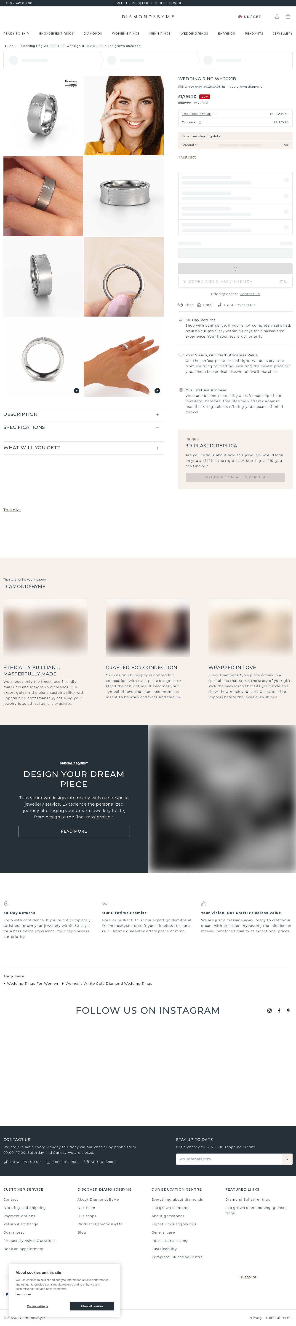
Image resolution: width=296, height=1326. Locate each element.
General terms (279, 1318)
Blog (81, 1232)
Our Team (86, 1208)
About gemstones (168, 1216)
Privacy (255, 1318)
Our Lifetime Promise (206, 390)
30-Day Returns (201, 320)
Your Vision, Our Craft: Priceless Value (222, 355)
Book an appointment (23, 1249)
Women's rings (125, 33)
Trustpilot (187, 157)
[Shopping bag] (288, 16)
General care (163, 1232)
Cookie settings (37, 1306)
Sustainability (164, 1249)
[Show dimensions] (70, 84)
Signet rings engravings (174, 1224)
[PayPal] (7, 1294)
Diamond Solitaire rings (247, 1199)
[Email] (229, 1159)
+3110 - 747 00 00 (17, 3)
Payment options (19, 1216)
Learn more (23, 1294)
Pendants (254, 33)
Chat (185, 305)
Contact (10, 1199)
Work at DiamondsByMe (100, 1224)
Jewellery (283, 33)
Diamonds (93, 33)
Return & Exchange (20, 1224)
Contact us (250, 294)
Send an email (66, 1162)
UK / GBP (249, 17)
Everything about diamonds (177, 1199)
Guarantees (13, 1232)
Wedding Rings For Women (30, 983)
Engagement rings (56, 33)
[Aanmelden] (287, 1159)
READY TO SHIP (16, 33)
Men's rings (160, 33)
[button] (235, 180)
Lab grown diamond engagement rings (256, 1210)
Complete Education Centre (177, 1257)
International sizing (170, 1241)
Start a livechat (105, 1162)
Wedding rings (194, 33)
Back (9, 46)
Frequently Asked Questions (29, 1241)
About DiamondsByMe (98, 1199)
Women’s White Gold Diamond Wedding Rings (106, 983)
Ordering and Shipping (24, 1208)
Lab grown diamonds (171, 1208)
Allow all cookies (91, 1306)
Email (205, 305)
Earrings (226, 33)
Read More (74, 831)
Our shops (86, 1216)
